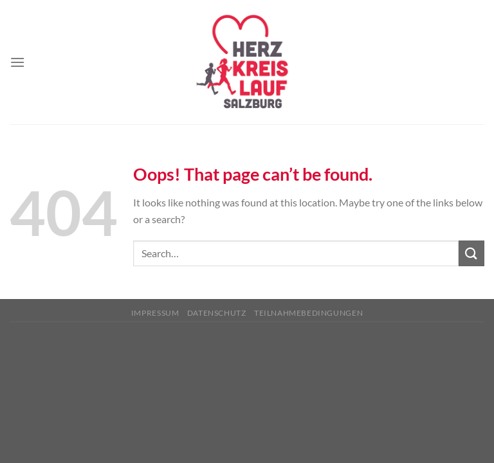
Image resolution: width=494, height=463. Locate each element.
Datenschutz (216, 313)
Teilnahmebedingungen (308, 313)
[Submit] (471, 253)
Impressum (155, 313)
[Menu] (17, 62)
